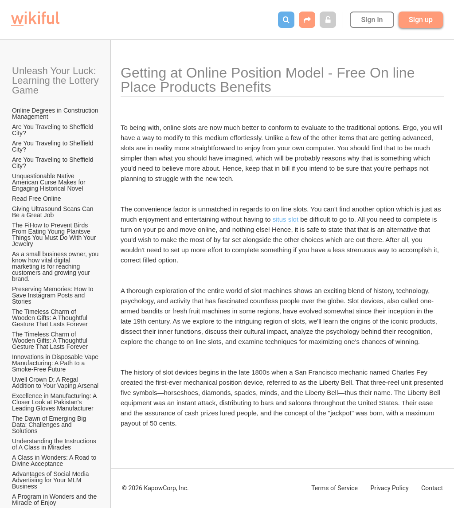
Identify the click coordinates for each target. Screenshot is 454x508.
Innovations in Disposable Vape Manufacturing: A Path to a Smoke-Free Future (56, 363)
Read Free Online (37, 198)
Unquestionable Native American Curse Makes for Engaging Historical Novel (49, 182)
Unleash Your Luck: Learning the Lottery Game (56, 80)
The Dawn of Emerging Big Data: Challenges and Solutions (50, 424)
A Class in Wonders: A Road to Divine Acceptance (55, 460)
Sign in (372, 20)
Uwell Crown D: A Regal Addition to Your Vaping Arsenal (55, 382)
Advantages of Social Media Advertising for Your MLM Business (51, 480)
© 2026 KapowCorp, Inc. (155, 488)
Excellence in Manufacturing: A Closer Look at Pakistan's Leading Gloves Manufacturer (55, 402)
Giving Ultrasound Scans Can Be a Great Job (53, 212)
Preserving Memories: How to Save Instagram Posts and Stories (53, 295)
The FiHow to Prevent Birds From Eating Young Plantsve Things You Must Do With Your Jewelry (55, 234)
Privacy (389, 488)
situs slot (285, 219)
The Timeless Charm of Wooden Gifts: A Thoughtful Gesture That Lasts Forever (50, 318)
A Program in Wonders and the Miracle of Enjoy (55, 499)
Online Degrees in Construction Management (56, 113)
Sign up (421, 20)
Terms (334, 488)
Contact (432, 488)
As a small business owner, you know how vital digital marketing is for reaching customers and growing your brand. (56, 266)
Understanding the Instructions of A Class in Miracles (55, 444)
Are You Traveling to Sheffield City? (53, 130)
